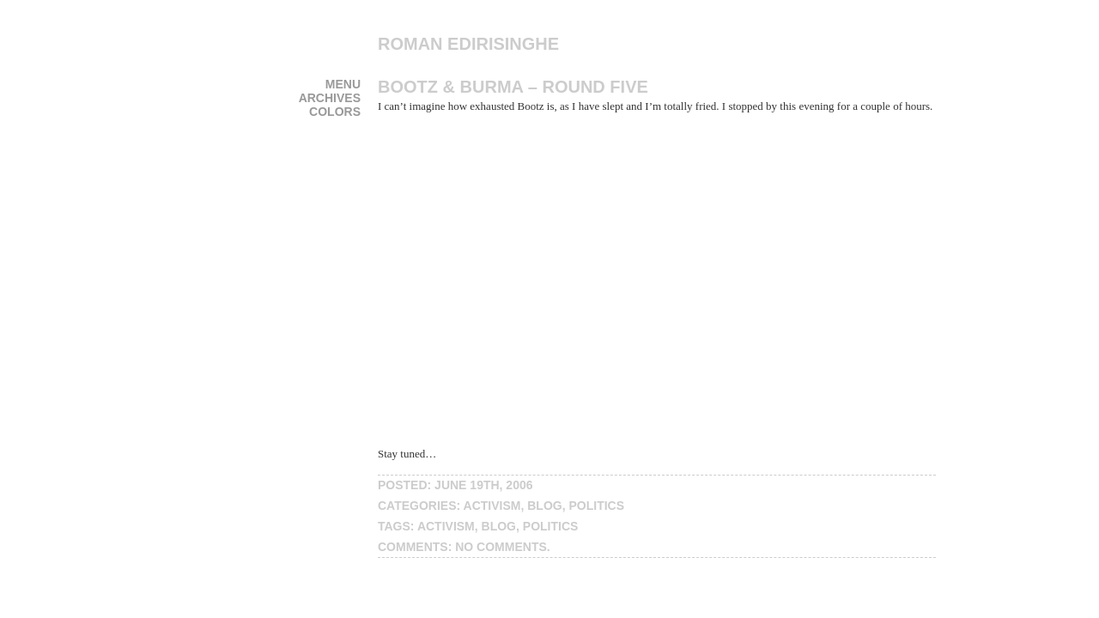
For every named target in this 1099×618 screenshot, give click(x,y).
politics (596, 505)
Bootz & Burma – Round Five (513, 86)
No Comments (501, 547)
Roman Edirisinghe (468, 43)
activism (492, 505)
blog (544, 505)
